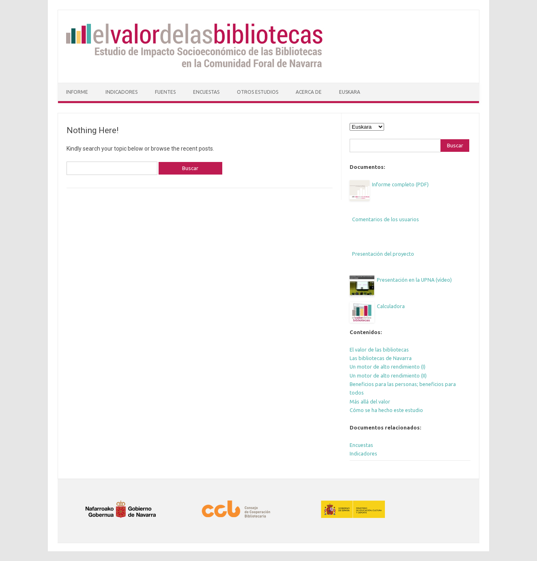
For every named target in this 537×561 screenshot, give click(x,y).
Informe (77, 92)
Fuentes (165, 92)
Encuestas (206, 92)
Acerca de (309, 92)
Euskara (349, 92)
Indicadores (121, 92)
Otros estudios (257, 92)
